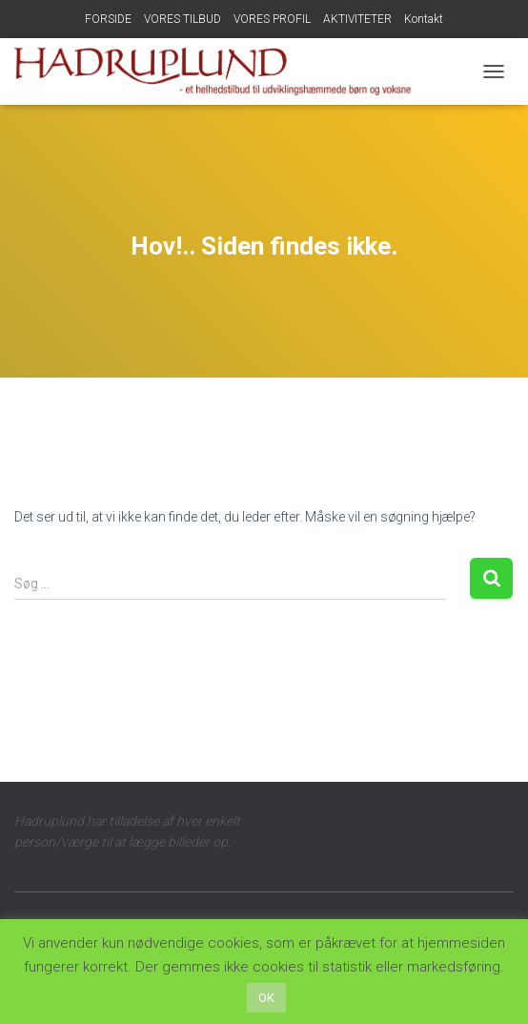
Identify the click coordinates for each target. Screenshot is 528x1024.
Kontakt (423, 19)
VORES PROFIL (272, 19)
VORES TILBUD (182, 19)
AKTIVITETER (357, 19)
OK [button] (266, 998)
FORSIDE (108, 19)
